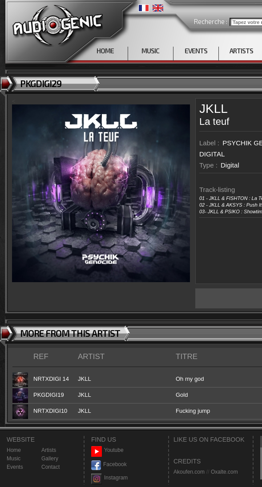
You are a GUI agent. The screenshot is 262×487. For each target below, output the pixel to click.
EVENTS (196, 51)
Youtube (107, 450)
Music (13, 458)
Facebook (109, 464)
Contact (50, 467)
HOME (105, 51)
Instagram (109, 478)
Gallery (49, 458)
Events (15, 467)
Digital (230, 165)
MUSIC (150, 51)
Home (14, 450)
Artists (48, 450)
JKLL (213, 109)
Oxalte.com (224, 472)
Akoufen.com (189, 472)
